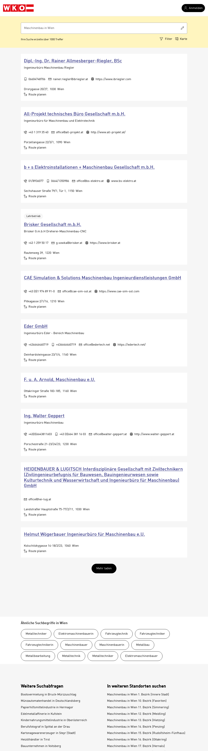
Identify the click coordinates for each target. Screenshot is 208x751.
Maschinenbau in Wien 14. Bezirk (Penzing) (136, 726)
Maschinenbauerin (111, 645)
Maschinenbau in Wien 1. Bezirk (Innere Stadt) (138, 694)
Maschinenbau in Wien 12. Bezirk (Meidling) (136, 714)
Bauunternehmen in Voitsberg (41, 746)
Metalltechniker (36, 633)
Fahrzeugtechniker (152, 633)
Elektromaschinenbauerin (75, 633)
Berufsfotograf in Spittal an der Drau (45, 726)
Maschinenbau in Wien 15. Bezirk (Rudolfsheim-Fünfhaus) (146, 733)
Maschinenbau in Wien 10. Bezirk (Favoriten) (137, 701)
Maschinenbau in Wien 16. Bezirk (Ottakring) (137, 739)
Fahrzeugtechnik (116, 633)
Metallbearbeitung (38, 656)
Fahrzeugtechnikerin (39, 645)
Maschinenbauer (76, 645)
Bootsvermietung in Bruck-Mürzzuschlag (48, 694)
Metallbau (143, 645)
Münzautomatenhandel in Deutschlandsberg (50, 701)
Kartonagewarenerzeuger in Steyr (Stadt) (48, 733)
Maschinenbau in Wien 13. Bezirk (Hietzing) (136, 720)
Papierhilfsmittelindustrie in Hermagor (47, 707)
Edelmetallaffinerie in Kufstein (41, 714)
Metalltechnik (71, 656)
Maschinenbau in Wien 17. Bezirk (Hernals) (136, 746)
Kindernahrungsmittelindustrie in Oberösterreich (54, 720)
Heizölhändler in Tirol (35, 739)
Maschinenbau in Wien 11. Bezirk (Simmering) (138, 707)
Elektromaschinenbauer (141, 656)
